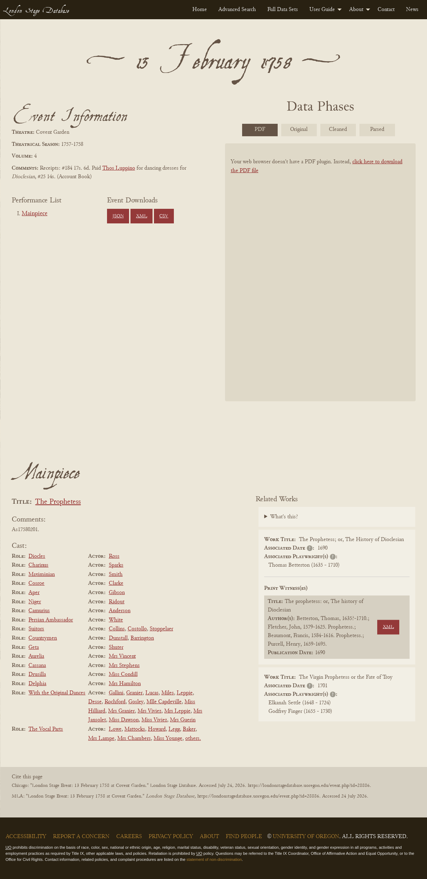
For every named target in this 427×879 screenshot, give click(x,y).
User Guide (322, 9)
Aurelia (36, 656)
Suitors (36, 629)
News (412, 9)
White (116, 620)
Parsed (377, 129)
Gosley (136, 702)
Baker (189, 729)
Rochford (115, 702)
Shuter (116, 647)
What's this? (284, 517)
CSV (163, 216)
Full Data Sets (282, 9)
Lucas (152, 693)
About (356, 9)
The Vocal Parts (45, 729)
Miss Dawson (124, 720)
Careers (129, 837)
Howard (157, 729)
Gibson (117, 592)
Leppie (185, 693)
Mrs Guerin (183, 720)
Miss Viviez (154, 720)
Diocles (36, 556)
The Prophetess (58, 502)
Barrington (142, 638)
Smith (116, 574)
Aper (33, 592)
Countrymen (42, 638)
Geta (33, 647)
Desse (95, 702)
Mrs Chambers (134, 738)
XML (141, 216)
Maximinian (41, 574)
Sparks (116, 565)
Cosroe (36, 583)
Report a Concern (81, 837)
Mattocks (134, 729)
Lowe (115, 729)
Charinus (38, 565)
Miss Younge (168, 738)
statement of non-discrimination (214, 859)
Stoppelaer (161, 629)
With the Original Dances (56, 693)
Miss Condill (123, 674)
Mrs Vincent (122, 656)
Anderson (119, 611)
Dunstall (118, 638)
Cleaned (338, 129)
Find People (244, 837)
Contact (386, 9)
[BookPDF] (320, 281)
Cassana (37, 665)
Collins (117, 629)
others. (193, 738)
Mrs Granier (121, 711)
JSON (118, 216)
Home (199, 9)
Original (299, 129)
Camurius (39, 611)
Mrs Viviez (149, 711)
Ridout (116, 602)
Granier (134, 693)
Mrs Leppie (177, 711)
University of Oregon (306, 837)
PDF (260, 129)
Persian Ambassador (50, 620)
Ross (114, 556)
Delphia (37, 684)
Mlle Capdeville (164, 702)
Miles (167, 693)
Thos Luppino (118, 168)
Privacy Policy (171, 837)
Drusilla (37, 674)
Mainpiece (34, 214)
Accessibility (26, 837)
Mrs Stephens (124, 665)
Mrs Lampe (101, 738)
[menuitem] (200, 9)
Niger (34, 602)
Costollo (137, 629)
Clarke (116, 583)
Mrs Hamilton (125, 684)
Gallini (116, 693)
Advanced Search (237, 9)
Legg (174, 729)
